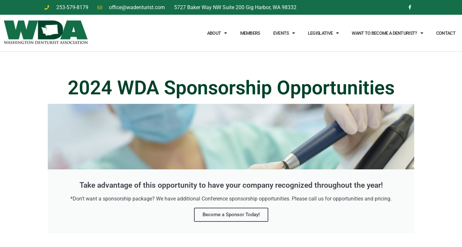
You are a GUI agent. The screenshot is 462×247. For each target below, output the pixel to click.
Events (284, 33)
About (217, 33)
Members (250, 33)
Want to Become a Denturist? (387, 33)
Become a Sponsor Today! (231, 215)
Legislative (323, 33)
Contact (445, 33)
